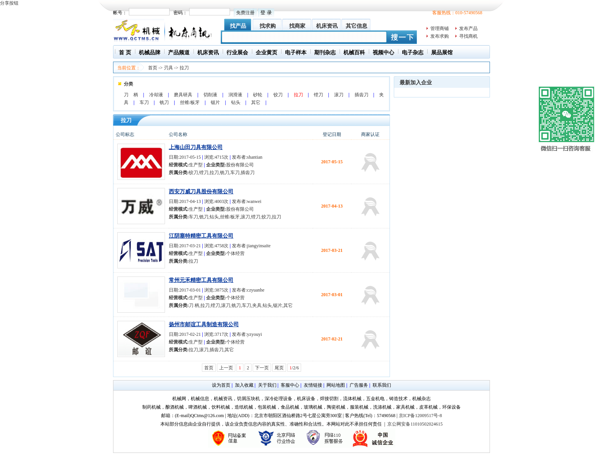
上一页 (226, 367)
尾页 (279, 367)
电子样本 (295, 52)
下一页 (262, 367)
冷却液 (156, 94)
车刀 (144, 102)
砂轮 (257, 94)
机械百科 (354, 52)
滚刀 (338, 94)
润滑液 (235, 94)
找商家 (297, 26)
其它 (255, 102)
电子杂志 (412, 52)
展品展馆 (442, 52)
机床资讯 (327, 26)
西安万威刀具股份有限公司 (201, 191)
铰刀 (278, 94)
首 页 (125, 52)
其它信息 (356, 26)
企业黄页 (266, 52)
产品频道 (179, 52)
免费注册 (245, 12)
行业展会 (237, 52)
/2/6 (294, 367)
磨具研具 (183, 94)
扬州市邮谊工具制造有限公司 (204, 324)
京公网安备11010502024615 (415, 424)
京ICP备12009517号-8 (420, 415)
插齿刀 (361, 94)
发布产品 (468, 28)
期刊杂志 (325, 52)
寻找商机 (468, 36)
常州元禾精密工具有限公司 (201, 280)
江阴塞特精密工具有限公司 (201, 236)
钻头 (235, 102)
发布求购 (439, 36)
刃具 (168, 67)
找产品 (238, 26)
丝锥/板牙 (190, 102)
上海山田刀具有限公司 (196, 147)
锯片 (215, 102)
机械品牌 (149, 52)
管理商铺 (439, 28)
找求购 (268, 26)
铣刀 (164, 102)
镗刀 (318, 94)
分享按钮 (9, 3)
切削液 (210, 94)
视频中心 (383, 52)
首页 (152, 67)
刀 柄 (131, 94)
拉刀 (184, 67)
